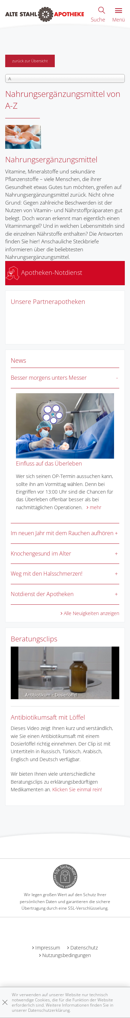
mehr (95, 507)
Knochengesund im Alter (41, 553)
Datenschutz (84, 947)
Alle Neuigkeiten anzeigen (91, 613)
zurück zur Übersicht (30, 60)
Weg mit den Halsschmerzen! (47, 573)
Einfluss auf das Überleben (49, 463)
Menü (118, 15)
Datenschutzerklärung (49, 1010)
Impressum (47, 947)
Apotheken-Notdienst (44, 272)
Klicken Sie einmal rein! (77, 789)
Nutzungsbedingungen (66, 955)
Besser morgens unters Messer (49, 377)
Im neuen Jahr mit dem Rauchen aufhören (62, 533)
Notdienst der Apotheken (42, 594)
